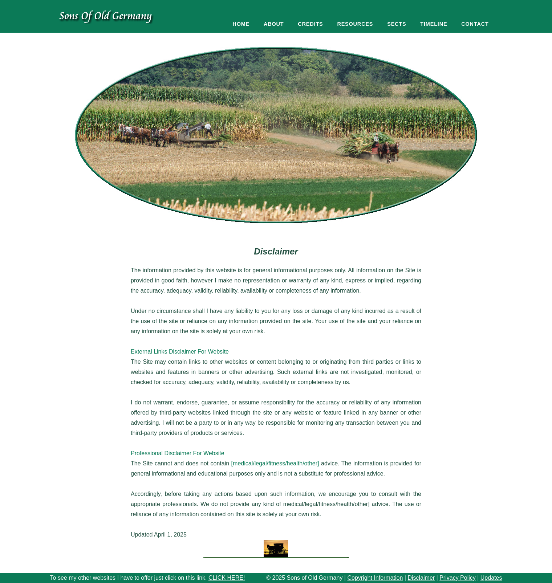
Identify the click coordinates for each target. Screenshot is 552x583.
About (274, 24)
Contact (474, 24)
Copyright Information (375, 578)
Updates (491, 578)
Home (240, 24)
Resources (355, 24)
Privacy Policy (457, 578)
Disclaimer (421, 578)
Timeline (433, 24)
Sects (396, 24)
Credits (310, 24)
